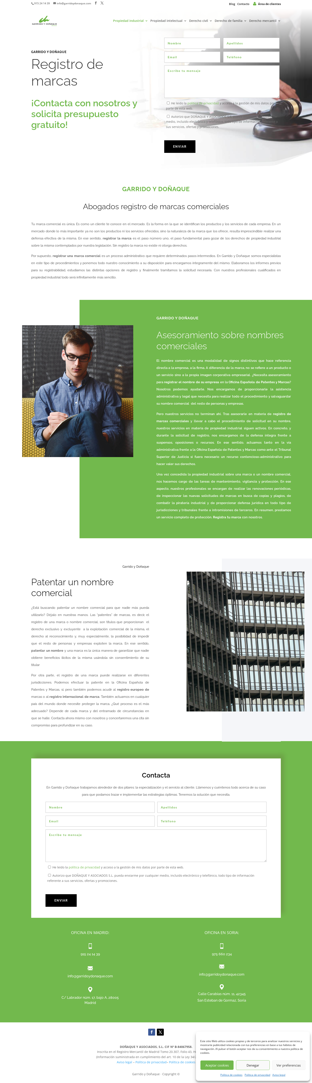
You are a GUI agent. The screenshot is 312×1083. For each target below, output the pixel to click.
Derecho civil (198, 21)
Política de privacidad (257, 1075)
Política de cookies (231, 1075)
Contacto (243, 4)
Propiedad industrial (128, 21)
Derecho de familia (228, 21)
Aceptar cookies (217, 1065)
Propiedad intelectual (166, 21)
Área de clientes (267, 4)
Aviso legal (278, 1075)
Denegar (253, 1065)
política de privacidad (203, 103)
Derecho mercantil (262, 21)
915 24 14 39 (42, 3)
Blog (232, 4)
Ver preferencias (288, 1065)
